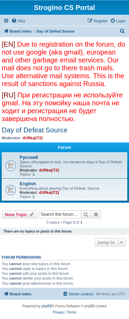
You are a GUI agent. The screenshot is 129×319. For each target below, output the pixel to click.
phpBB (47, 306)
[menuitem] (18, 21)
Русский (29, 157)
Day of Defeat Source (34, 130)
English (28, 183)
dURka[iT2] (33, 138)
